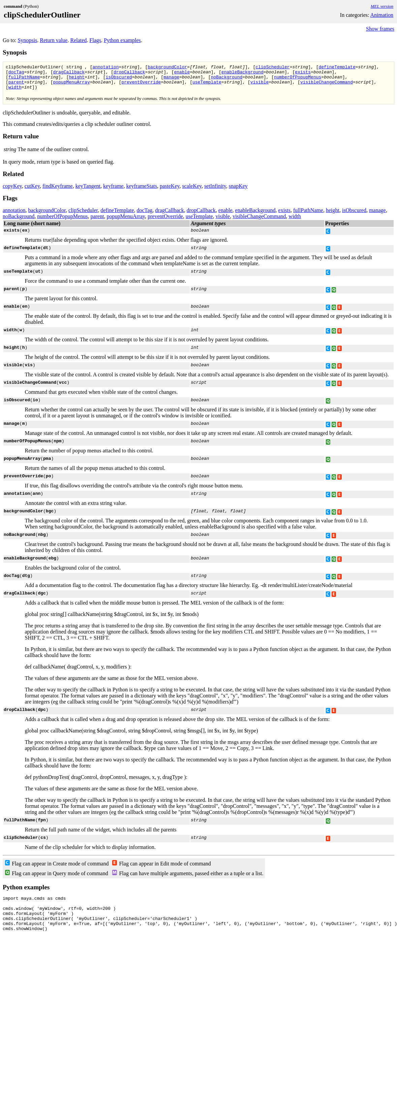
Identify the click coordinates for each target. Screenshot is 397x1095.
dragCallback (69, 74)
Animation (381, 15)
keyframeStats (141, 191)
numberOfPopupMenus (297, 80)
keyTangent (87, 191)
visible (259, 86)
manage (171, 80)
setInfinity (215, 191)
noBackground (227, 80)
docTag (16, 74)
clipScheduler (272, 68)
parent (16, 86)
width (15, 92)
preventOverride (141, 86)
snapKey (238, 191)
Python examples (122, 40)
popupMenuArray (71, 86)
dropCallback (129, 74)
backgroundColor (167, 68)
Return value (53, 40)
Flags (95, 40)
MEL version (382, 6)
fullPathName (24, 80)
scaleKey (192, 191)
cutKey (32, 191)
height (77, 80)
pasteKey (170, 191)
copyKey (12, 191)
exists (303, 74)
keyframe (113, 191)
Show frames (380, 29)
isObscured (118, 80)
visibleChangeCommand (326, 86)
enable (182, 74)
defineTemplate (336, 68)
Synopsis (27, 40)
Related (78, 40)
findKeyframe (57, 191)
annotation (105, 68)
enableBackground (242, 74)
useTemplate (206, 86)
